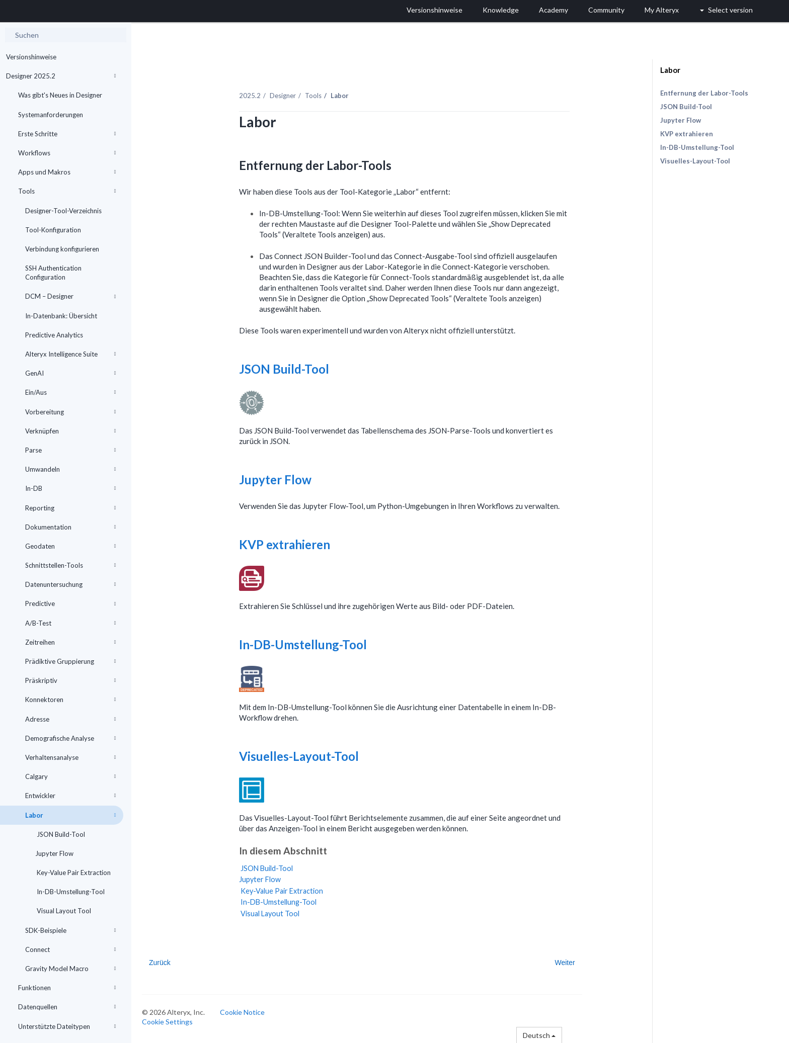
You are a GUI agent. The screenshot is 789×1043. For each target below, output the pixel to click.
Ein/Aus (70, 392)
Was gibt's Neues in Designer (60, 95)
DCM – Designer (70, 296)
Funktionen (67, 988)
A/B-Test (70, 623)
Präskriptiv (70, 680)
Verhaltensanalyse (70, 757)
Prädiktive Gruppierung (70, 661)
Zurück (162, 962)
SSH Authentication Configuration (53, 272)
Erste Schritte (67, 134)
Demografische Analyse (70, 738)
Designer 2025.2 (61, 76)
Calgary (70, 776)
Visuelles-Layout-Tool (302, 755)
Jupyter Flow (54, 853)
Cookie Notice (244, 1011)
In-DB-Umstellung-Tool (70, 892)
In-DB (70, 488)
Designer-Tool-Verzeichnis (63, 211)
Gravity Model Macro (70, 969)
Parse (70, 450)
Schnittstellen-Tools (70, 565)
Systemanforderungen (50, 115)
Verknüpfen (70, 431)
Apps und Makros (67, 172)
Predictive (70, 603)
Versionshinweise (31, 57)
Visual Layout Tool (63, 911)
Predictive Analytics (54, 335)
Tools (67, 191)
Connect (70, 949)
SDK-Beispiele (70, 930)
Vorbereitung (70, 412)
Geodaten (70, 546)
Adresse (70, 719)
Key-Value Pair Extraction (73, 872)
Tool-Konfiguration (53, 230)
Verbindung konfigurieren (62, 249)
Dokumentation (70, 527)
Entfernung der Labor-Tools (704, 93)
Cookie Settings (169, 1021)
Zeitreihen (70, 642)
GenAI (70, 373)
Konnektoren (70, 700)
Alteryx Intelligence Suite (70, 354)
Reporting (70, 508)
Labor (70, 815)
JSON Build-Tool (60, 834)
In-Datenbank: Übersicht (61, 316)
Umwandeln (70, 469)
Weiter (567, 962)
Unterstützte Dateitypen (67, 1026)
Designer (285, 95)
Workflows (67, 153)
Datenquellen (67, 1007)
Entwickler (70, 796)
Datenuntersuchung (70, 584)
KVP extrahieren (288, 544)
